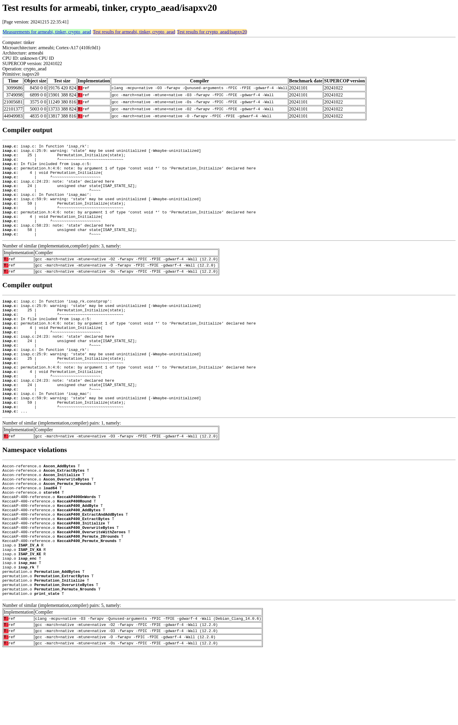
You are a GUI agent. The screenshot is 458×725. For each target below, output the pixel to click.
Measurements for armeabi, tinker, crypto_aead (47, 31)
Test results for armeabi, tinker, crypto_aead (134, 31)
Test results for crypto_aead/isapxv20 (212, 31)
